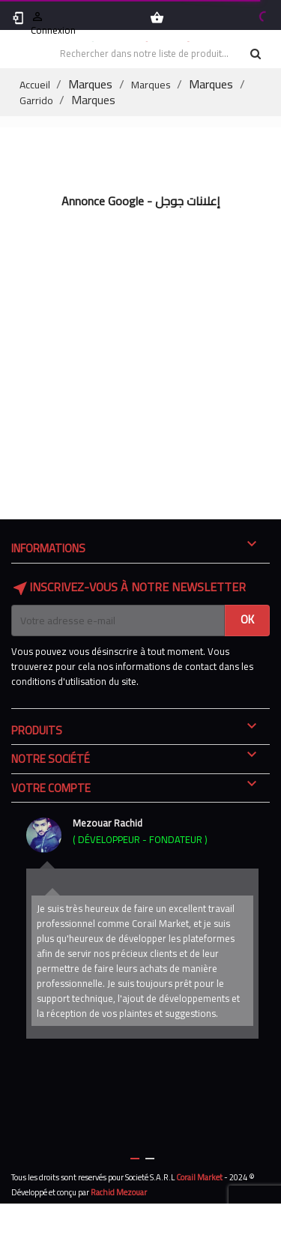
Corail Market (199, 1177)
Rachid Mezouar (119, 1192)
